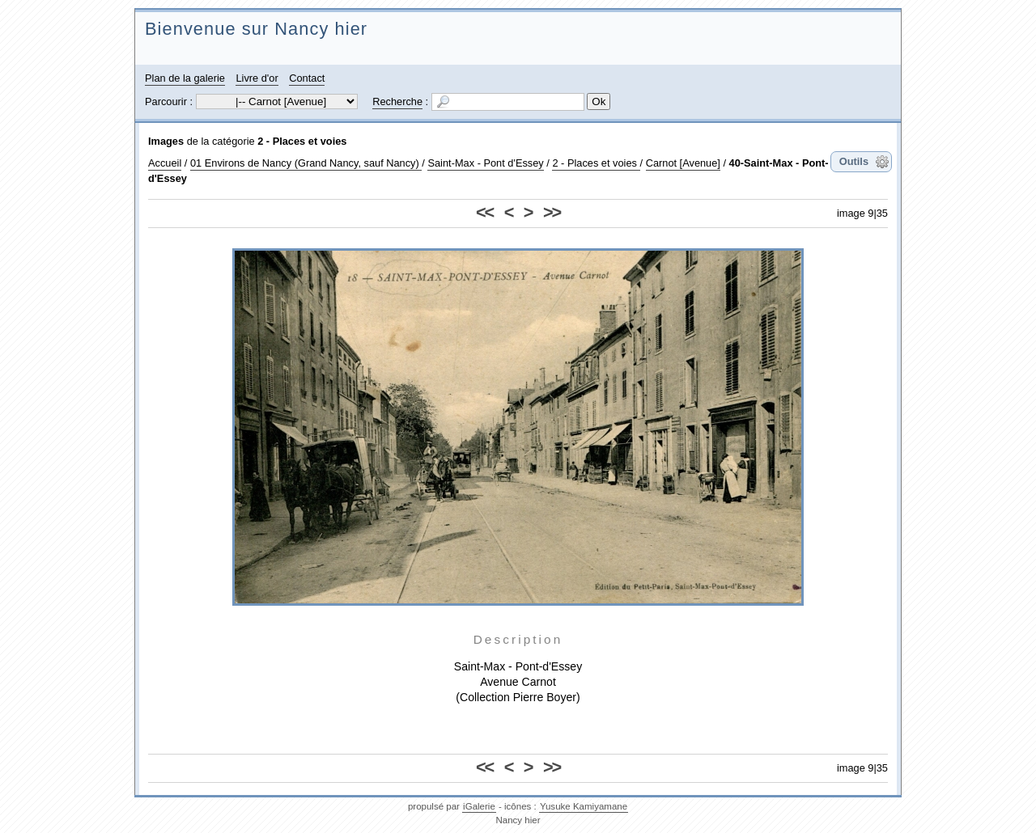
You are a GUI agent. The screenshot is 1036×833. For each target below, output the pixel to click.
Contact (307, 78)
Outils (853, 161)
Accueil (164, 163)
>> (551, 212)
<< (484, 212)
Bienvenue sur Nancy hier (256, 29)
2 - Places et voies (301, 141)
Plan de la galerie (185, 78)
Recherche (397, 101)
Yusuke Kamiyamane (583, 806)
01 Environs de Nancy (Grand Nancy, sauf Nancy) (306, 163)
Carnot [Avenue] (683, 163)
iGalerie (479, 806)
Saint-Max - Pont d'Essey (485, 163)
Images (166, 141)
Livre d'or (257, 78)
